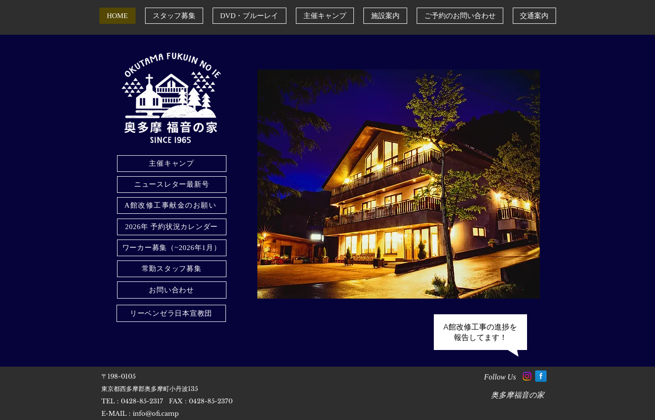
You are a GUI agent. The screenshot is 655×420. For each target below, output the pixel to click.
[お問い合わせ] (171, 290)
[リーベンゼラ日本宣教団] (171, 313)
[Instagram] (527, 376)
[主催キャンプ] (171, 163)
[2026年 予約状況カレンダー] (171, 227)
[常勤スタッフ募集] (171, 268)
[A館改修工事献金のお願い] (171, 205)
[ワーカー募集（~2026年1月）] (171, 248)
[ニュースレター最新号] (171, 184)
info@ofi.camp (156, 414)
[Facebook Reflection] (541, 376)
